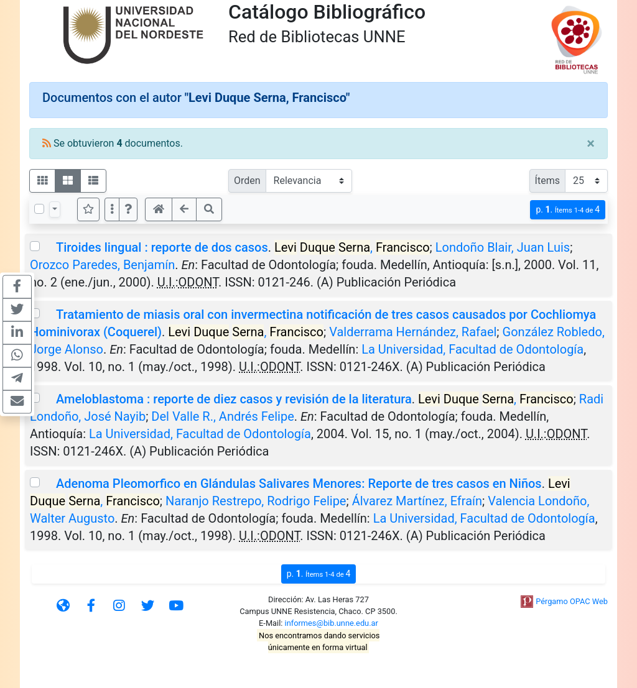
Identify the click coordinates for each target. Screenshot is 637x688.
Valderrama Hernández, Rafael (412, 331)
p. (568, 209)
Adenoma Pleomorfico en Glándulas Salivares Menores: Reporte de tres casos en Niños (299, 483)
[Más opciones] (112, 209)
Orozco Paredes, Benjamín (102, 264)
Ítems (547, 180)
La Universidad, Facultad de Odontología (472, 349)
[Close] (590, 143)
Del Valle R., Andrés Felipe (222, 416)
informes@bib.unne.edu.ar (331, 623)
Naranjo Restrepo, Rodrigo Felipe (255, 500)
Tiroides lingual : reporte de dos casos (162, 247)
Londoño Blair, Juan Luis (502, 247)
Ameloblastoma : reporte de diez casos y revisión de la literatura (234, 399)
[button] (128, 209)
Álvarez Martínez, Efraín (417, 500)
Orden (247, 180)
